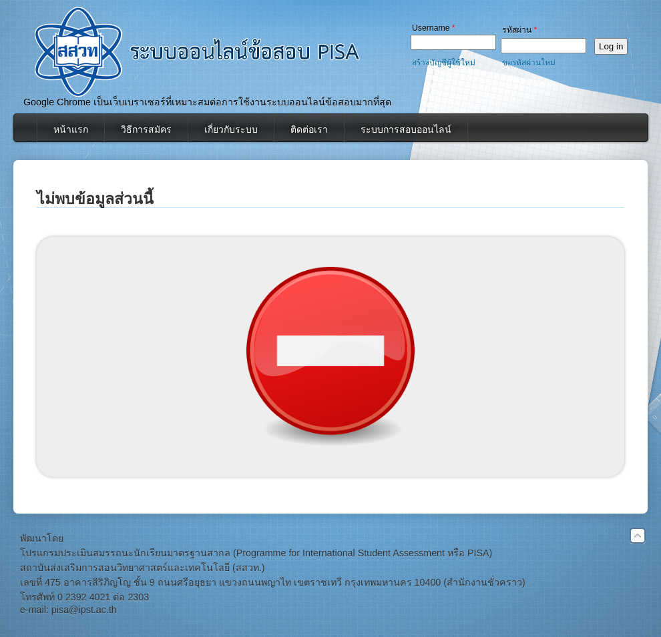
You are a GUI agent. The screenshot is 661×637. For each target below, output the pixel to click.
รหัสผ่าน (519, 30)
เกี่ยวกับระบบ (231, 129)
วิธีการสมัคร (146, 129)
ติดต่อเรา (309, 129)
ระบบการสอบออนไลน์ (406, 129)
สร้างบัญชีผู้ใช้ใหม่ (443, 62)
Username (433, 28)
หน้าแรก (70, 129)
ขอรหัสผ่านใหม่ (529, 62)
